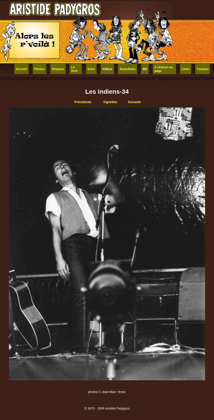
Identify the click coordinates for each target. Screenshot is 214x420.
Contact (202, 69)
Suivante (134, 102)
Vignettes (110, 102)
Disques (58, 69)
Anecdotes (127, 69)
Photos (39, 69)
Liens (186, 69)
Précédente (82, 102)
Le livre (74, 69)
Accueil (21, 69)
